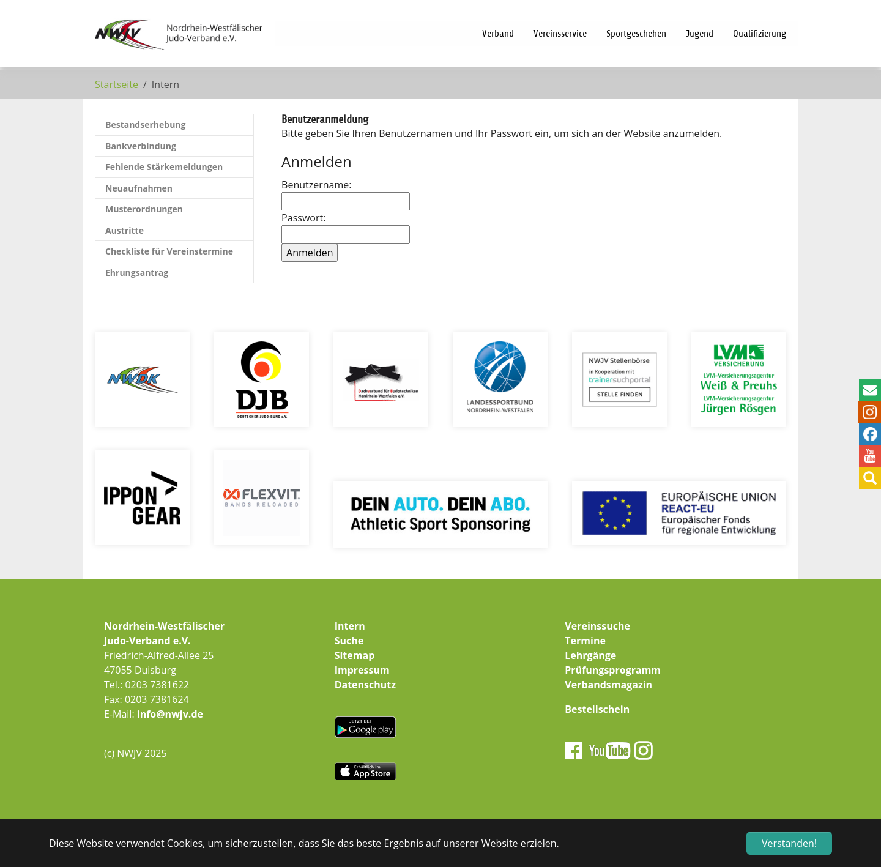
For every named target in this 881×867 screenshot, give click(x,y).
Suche (349, 640)
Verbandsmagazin (608, 684)
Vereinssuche (597, 626)
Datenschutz (365, 684)
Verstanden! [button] (789, 843)
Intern (350, 626)
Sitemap (355, 655)
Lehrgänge (590, 655)
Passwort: (342, 227)
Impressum (362, 670)
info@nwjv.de (170, 714)
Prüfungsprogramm (613, 670)
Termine (585, 640)
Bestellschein (597, 709)
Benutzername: (342, 194)
